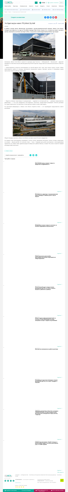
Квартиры (15, 6)
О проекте (17, 475)
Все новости (60, 472)
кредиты (42, 6)
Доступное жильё (37, 9)
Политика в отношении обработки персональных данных (42, 475)
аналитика (54, 6)
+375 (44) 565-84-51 (24, 479)
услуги (48, 6)
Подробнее (59, 191)
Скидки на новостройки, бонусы (12, 9)
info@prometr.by (18, 482)
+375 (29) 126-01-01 (45, 480)
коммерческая (23, 6)
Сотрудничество (24, 475)
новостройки (8, 6)
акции (36, 6)
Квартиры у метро (47, 9)
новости (31, 6)
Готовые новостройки (26, 9)
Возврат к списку (9, 150)
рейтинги (61, 6)
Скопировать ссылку (52, 23)
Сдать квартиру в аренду (58, 9)
